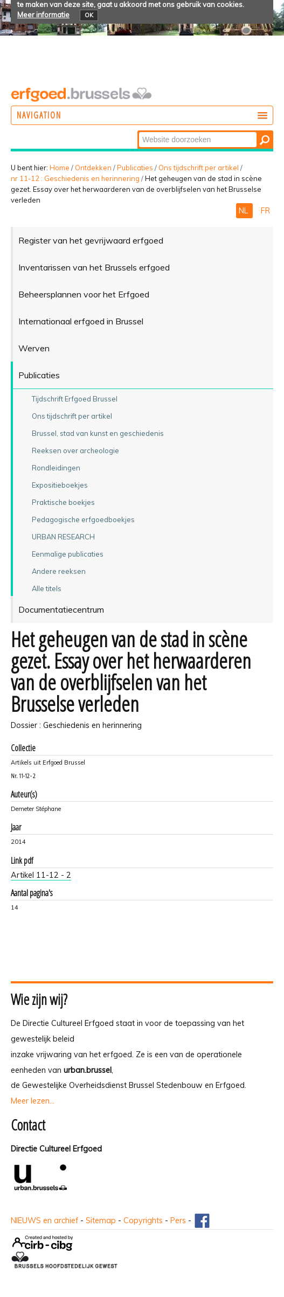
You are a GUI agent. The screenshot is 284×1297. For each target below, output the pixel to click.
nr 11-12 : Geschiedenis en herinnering (75, 178)
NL (244, 211)
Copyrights (143, 1220)
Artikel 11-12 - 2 (41, 875)
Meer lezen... (32, 1101)
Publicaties (135, 167)
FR (265, 211)
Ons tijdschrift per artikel (198, 167)
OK (89, 15)
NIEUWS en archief (44, 1220)
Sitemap (101, 1220)
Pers (178, 1220)
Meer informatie (43, 14)
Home (60, 167)
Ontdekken (93, 167)
